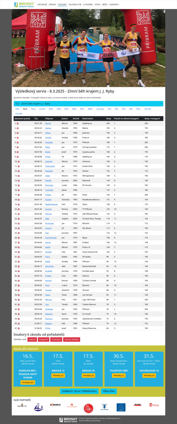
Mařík (47, 247)
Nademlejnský (51, 204)
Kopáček (49, 171)
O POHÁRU (88, 4)
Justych (48, 228)
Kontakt (19, 113)
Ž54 (123, 109)
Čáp (47, 233)
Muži (25, 109)
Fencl (47, 256)
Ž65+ (138, 109)
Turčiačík (49, 190)
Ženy (33, 109)
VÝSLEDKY (62, 4)
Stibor (48, 133)
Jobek (47, 261)
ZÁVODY (52, 4)
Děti (17, 109)
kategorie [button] (43, 339)
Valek (47, 175)
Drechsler (49, 266)
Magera (48, 323)
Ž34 (109, 109)
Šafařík (48, 180)
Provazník (49, 223)
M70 (82, 109)
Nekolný (49, 314)
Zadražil (48, 161)
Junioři (42, 109)
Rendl (47, 152)
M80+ (90, 109)
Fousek (48, 290)
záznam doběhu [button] (72, 339)
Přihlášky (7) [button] (58, 375)
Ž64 (130, 109)
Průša (47, 156)
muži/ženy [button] (56, 339)
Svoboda (49, 309)
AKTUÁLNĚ (42, 4)
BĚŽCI (104, 4)
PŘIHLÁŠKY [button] (109, 391)
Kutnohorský (51, 237)
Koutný (48, 209)
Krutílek (48, 271)
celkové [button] (32, 339)
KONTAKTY (114, 4)
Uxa (47, 304)
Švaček (48, 199)
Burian (48, 123)
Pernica (48, 214)
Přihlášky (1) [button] (119, 375)
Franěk (48, 137)
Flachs (48, 242)
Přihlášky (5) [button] (88, 375)
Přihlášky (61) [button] (28, 382)
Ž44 (116, 109)
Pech (47, 285)
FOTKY (97, 4)
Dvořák (48, 252)
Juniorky (100, 109)
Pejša (47, 147)
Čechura (49, 318)
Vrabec (48, 195)
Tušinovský (50, 166)
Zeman (48, 128)
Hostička (49, 142)
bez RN (148, 109)
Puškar (48, 276)
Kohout (48, 280)
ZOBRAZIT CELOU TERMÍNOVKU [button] (79, 391)
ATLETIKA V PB (75, 4)
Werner (48, 299)
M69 (74, 109)
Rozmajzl (49, 185)
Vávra (47, 295)
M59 (66, 109)
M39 (51, 109)
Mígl (47, 218)
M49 (59, 109)
